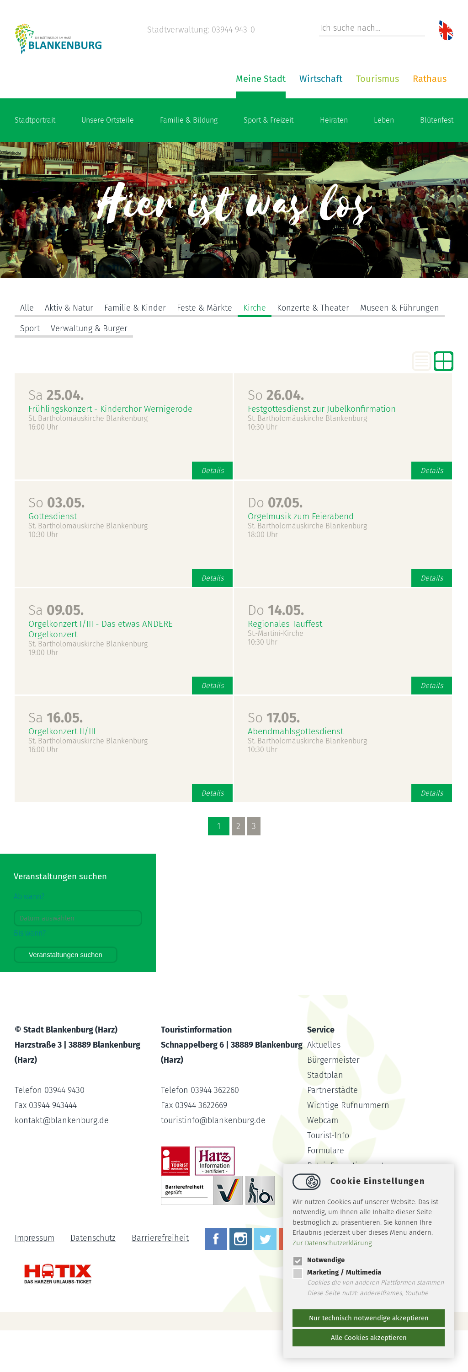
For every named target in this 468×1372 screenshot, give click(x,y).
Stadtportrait (35, 161)
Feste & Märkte (204, 349)
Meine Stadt (151, 120)
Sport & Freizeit (268, 161)
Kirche (254, 349)
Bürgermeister (333, 1102)
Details (212, 512)
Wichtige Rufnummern (348, 1147)
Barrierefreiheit (160, 1280)
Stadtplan (325, 1117)
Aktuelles (323, 1086)
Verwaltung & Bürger (89, 370)
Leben (384, 161)
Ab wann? (29, 938)
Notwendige (318, 1260)
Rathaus (320, 120)
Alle (27, 349)
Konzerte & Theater (313, 349)
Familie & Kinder (135, 349)
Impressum (34, 1280)
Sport (30, 370)
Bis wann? (30, 974)
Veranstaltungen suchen (65, 996)
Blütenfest (436, 161)
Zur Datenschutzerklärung (332, 1243)
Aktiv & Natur (69, 349)
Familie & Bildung (189, 161)
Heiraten (334, 161)
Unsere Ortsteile (107, 161)
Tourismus (267, 120)
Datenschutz (93, 1280)
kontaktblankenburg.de (62, 1162)
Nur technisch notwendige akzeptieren (369, 1318)
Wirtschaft (211, 120)
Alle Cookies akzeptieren (369, 1338)
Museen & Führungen (399, 349)
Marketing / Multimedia (336, 1272)
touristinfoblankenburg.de (213, 1162)
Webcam (322, 1162)
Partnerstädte (332, 1132)
